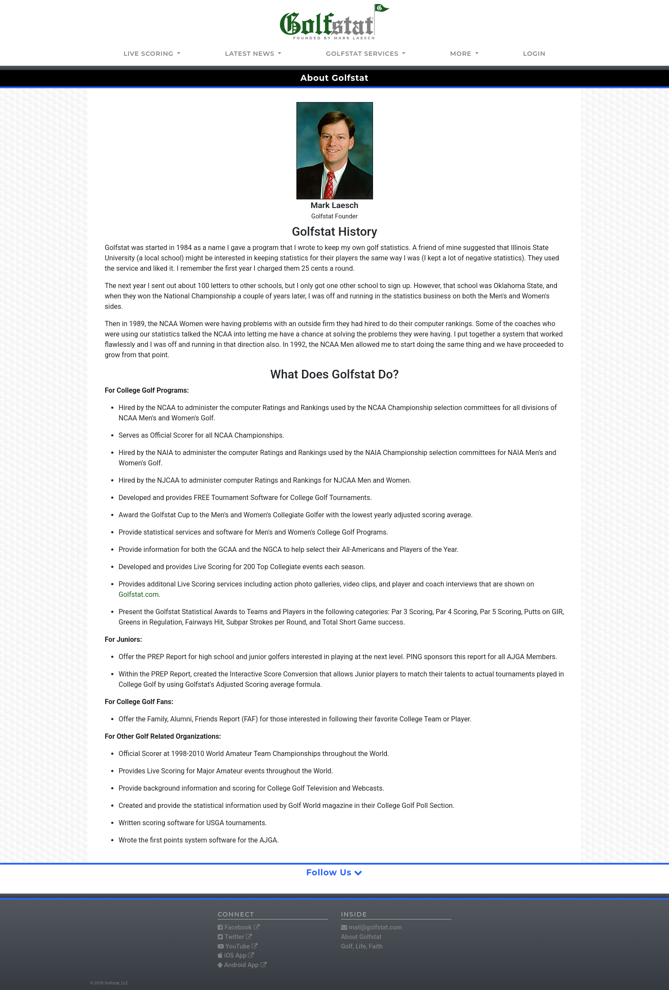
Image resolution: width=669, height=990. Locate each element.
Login (534, 54)
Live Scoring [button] (149, 54)
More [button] (461, 54)
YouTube (237, 946)
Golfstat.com (139, 594)
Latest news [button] (251, 54)
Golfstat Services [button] (363, 54)
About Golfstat (361, 937)
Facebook (239, 927)
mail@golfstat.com (371, 927)
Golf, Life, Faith (362, 946)
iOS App (236, 955)
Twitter (235, 937)
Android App (242, 965)
